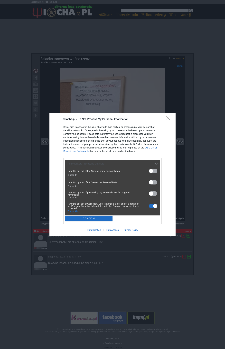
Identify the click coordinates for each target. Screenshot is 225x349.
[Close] (169, 119)
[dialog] (112, 174)
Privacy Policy (131, 230)
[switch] (153, 171)
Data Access (112, 230)
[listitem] (112, 163)
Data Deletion (94, 230)
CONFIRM (89, 218)
